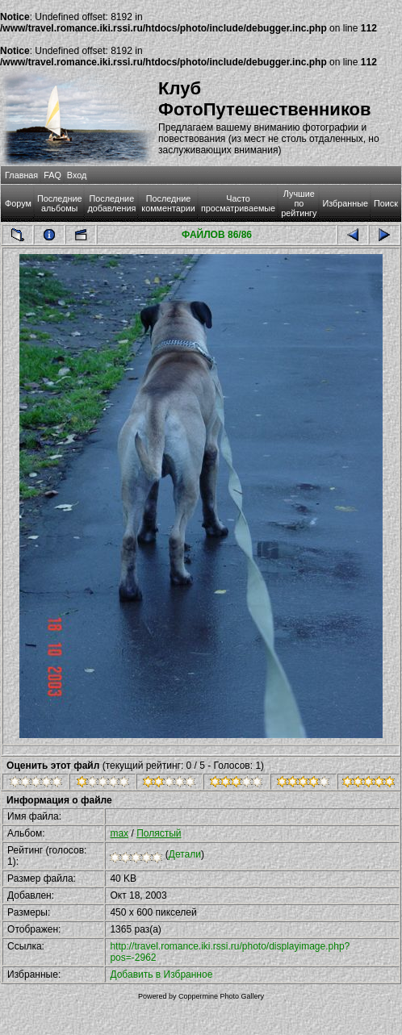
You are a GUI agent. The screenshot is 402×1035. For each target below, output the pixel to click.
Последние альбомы (59, 203)
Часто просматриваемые (238, 203)
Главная (21, 175)
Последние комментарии (168, 203)
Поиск (386, 203)
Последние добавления (111, 203)
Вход (76, 175)
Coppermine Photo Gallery (221, 996)
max (119, 833)
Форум (18, 203)
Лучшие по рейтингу (298, 203)
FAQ (52, 175)
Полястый (158, 833)
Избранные (344, 203)
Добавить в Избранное (161, 974)
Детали (185, 854)
